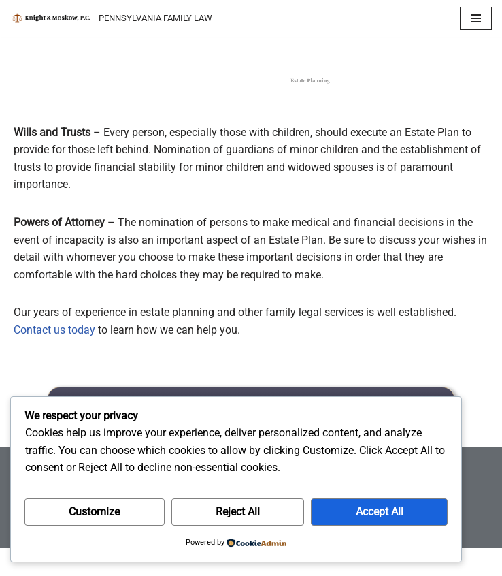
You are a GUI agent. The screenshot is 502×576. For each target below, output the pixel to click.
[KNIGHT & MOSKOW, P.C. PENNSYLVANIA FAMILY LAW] (111, 18)
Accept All (379, 511)
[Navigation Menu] (476, 18)
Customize (94, 511)
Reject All (238, 511)
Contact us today (54, 329)
